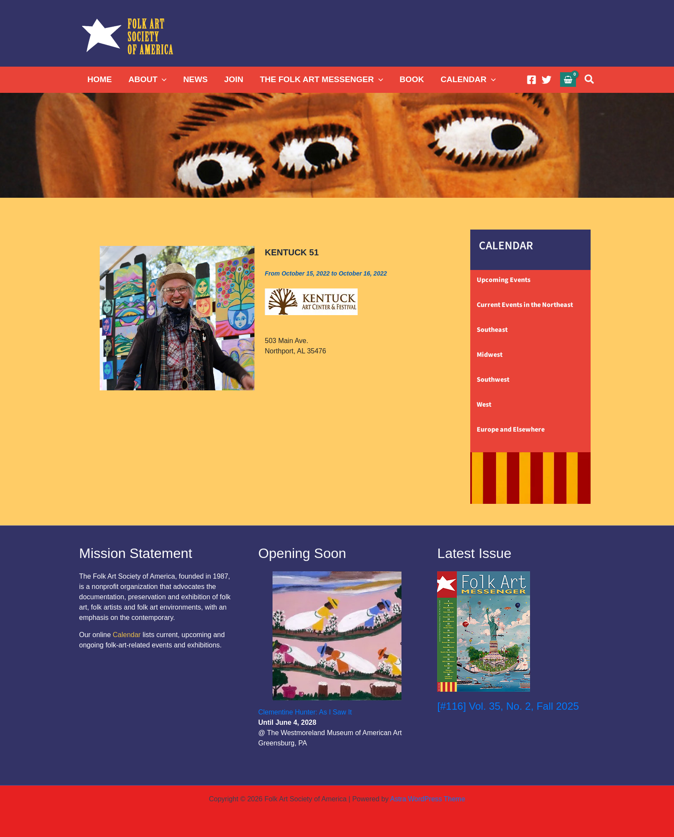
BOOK (410, 79)
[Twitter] (546, 80)
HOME (99, 79)
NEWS (195, 79)
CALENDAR (466, 79)
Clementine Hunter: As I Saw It (305, 712)
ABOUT (147, 79)
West (484, 404)
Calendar (127, 634)
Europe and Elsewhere (511, 429)
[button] (161, 79)
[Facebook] (531, 80)
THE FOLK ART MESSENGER (320, 79)
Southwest (493, 379)
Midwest (489, 354)
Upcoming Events (503, 280)
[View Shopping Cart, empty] (568, 79)
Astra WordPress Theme (427, 799)
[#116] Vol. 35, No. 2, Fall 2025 (508, 706)
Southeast (492, 329)
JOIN (233, 79)
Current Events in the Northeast (525, 305)
